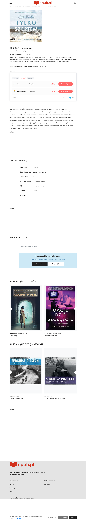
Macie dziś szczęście (50, 336)
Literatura (37, 7)
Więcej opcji (17, 518)
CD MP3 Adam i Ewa (16, 398)
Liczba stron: (24, 177)
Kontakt (11, 492)
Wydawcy (12, 488)
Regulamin (47, 484)
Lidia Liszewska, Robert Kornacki (18, 333)
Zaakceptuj (72, 517)
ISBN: (22, 186)
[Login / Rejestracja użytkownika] (75, 2)
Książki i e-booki (14, 481)
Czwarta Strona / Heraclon (23, 54)
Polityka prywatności (49, 481)
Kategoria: (23, 167)
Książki (18, 7)
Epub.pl (12, 7)
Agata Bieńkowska (29, 51)
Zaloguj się (39, 264)
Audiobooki (27, 7)
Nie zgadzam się (51, 517)
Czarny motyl (13, 336)
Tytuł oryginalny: (25, 181)
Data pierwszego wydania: (28, 172)
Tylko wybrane (63, 517)
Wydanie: (23, 195)
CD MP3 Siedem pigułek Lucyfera (54, 398)
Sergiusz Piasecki (14, 396)
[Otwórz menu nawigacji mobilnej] (11, 3)
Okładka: (23, 190)
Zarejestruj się (55, 264)
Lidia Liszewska (19, 51)
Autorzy (12, 484)
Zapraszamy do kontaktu (17, 474)
